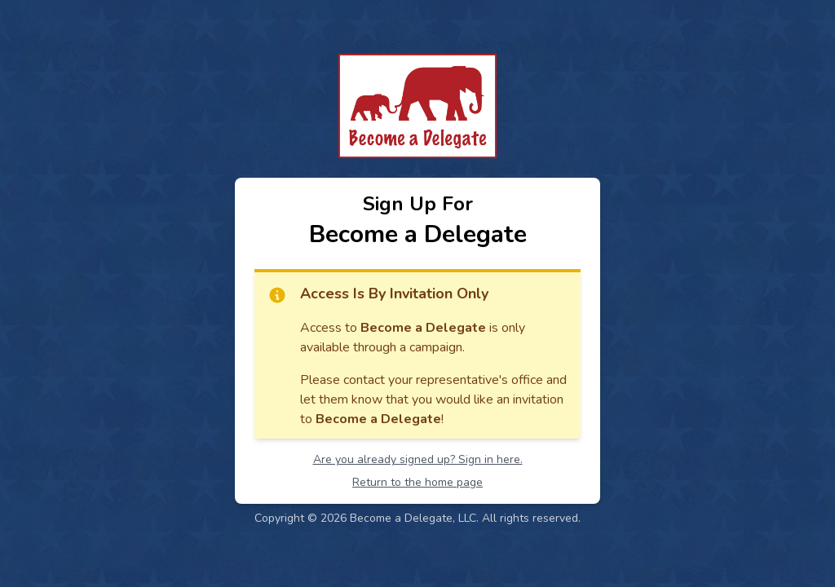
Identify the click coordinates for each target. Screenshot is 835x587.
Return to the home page (417, 482)
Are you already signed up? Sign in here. (418, 459)
